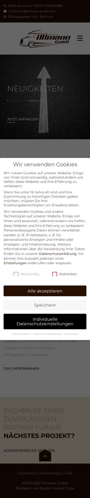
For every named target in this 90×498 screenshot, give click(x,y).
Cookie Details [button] (21, 334)
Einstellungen (15, 263)
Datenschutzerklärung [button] (47, 334)
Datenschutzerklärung (58, 254)
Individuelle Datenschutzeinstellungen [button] (45, 321)
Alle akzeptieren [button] (45, 290)
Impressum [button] (71, 334)
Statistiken (64, 274)
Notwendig (26, 274)
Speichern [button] (45, 305)
